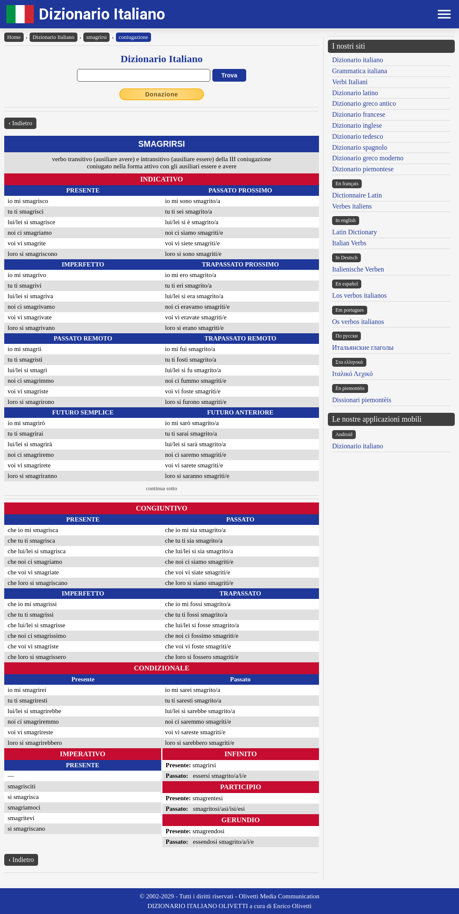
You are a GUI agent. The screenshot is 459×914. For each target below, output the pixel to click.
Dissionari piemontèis (361, 399)
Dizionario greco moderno (368, 158)
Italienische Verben (358, 269)
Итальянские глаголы (362, 347)
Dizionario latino (355, 92)
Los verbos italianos (359, 295)
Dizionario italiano (357, 59)
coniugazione (133, 37)
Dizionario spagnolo (359, 147)
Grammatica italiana (359, 70)
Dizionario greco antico (364, 103)
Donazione (161, 94)
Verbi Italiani (350, 81)
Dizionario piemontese (362, 169)
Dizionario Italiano (102, 14)
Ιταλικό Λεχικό (352, 373)
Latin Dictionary (354, 232)
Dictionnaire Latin (357, 195)
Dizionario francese (358, 114)
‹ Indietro (20, 123)
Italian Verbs (349, 243)
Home (14, 37)
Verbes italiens (352, 206)
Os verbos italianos (358, 321)
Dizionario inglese (357, 125)
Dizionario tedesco (357, 136)
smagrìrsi (96, 37)
